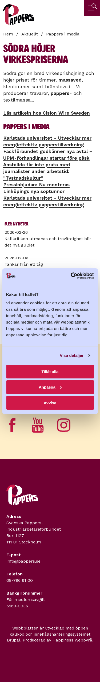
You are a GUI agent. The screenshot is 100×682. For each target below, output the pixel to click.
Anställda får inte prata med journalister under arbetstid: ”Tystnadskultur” (36, 171)
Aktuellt (29, 34)
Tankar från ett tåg (24, 264)
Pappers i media (62, 34)
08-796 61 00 (19, 580)
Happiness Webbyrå (72, 640)
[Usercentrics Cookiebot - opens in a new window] (71, 275)
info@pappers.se (23, 561)
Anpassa (50, 387)
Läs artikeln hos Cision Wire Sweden (46, 113)
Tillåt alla (50, 371)
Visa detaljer (71, 355)
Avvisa (50, 403)
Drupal (13, 640)
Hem (8, 34)
